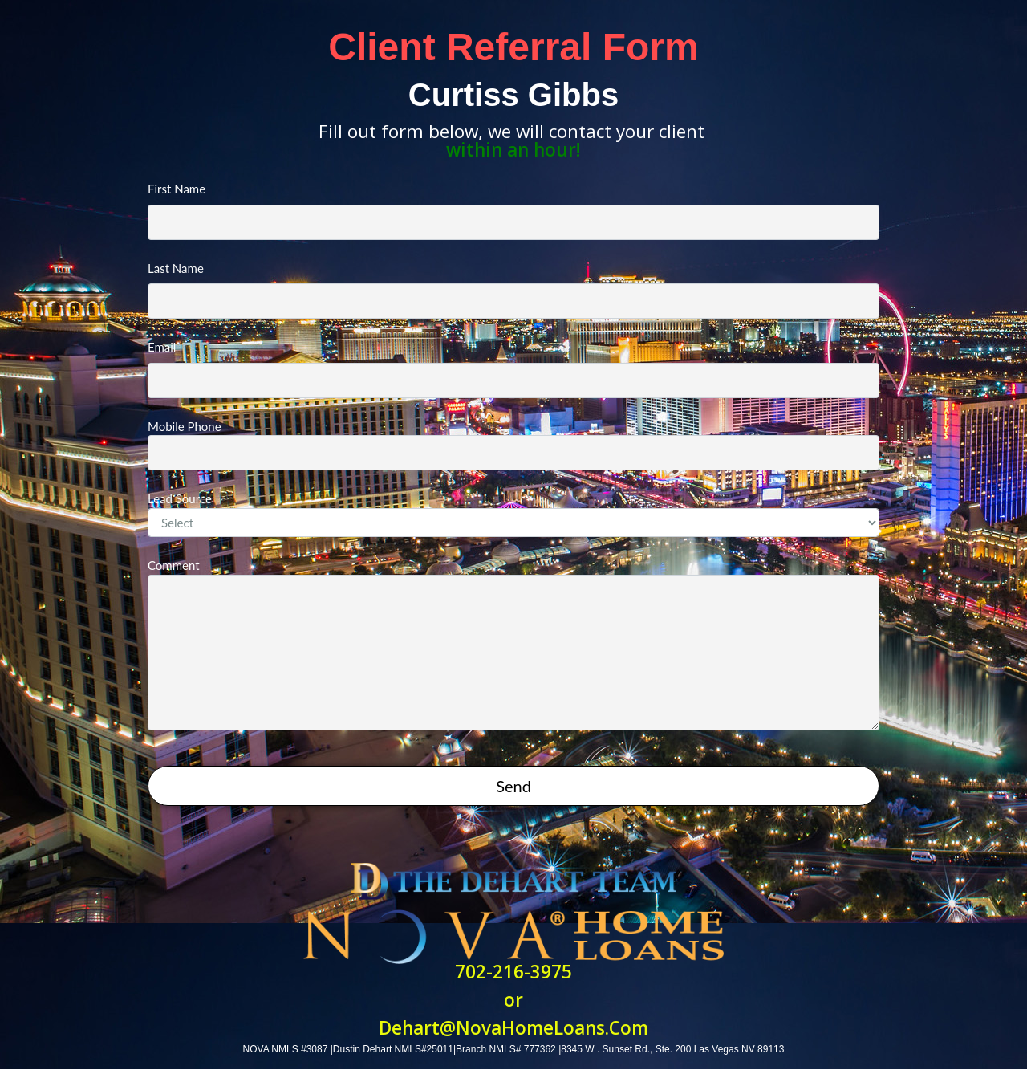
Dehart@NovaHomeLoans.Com (513, 1027)
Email (513, 369)
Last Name (513, 290)
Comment (513, 644)
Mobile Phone (513, 445)
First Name (513, 210)
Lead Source (513, 514)
